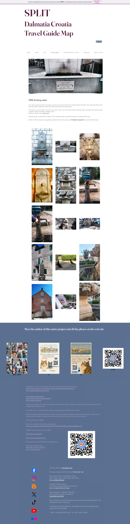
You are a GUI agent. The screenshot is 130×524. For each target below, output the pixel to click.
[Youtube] (34, 511)
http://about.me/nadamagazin (35, 396)
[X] (34, 494)
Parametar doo (67, 468)
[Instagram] (34, 478)
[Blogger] (34, 486)
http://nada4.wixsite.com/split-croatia (37, 391)
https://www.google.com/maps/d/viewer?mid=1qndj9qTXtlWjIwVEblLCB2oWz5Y (50, 389)
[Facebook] (34, 470)
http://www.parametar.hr (33, 400)
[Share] (99, 42)
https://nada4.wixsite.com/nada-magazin (38, 398)
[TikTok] (34, 502)
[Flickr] (34, 519)
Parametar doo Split (56, 496)
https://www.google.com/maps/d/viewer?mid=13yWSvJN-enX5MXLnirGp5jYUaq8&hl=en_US (54, 426)
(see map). (46, 113)
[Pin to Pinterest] (91, 41)
